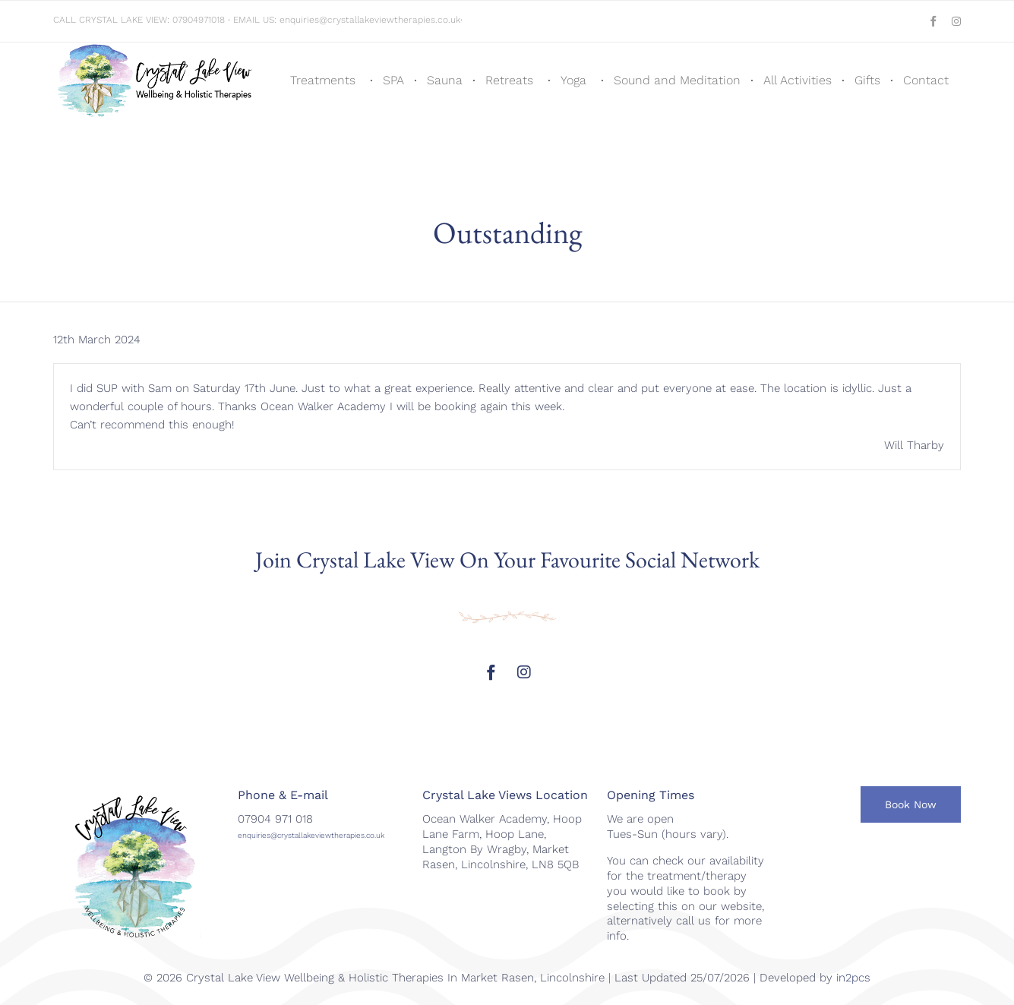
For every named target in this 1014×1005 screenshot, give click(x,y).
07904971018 (198, 19)
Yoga (573, 80)
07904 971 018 (275, 819)
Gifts (867, 80)
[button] (911, 804)
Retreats (509, 80)
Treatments (322, 80)
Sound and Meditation (677, 80)
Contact (926, 80)
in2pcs (853, 977)
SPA (393, 80)
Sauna (445, 80)
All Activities (797, 80)
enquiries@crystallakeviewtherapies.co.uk (370, 19)
